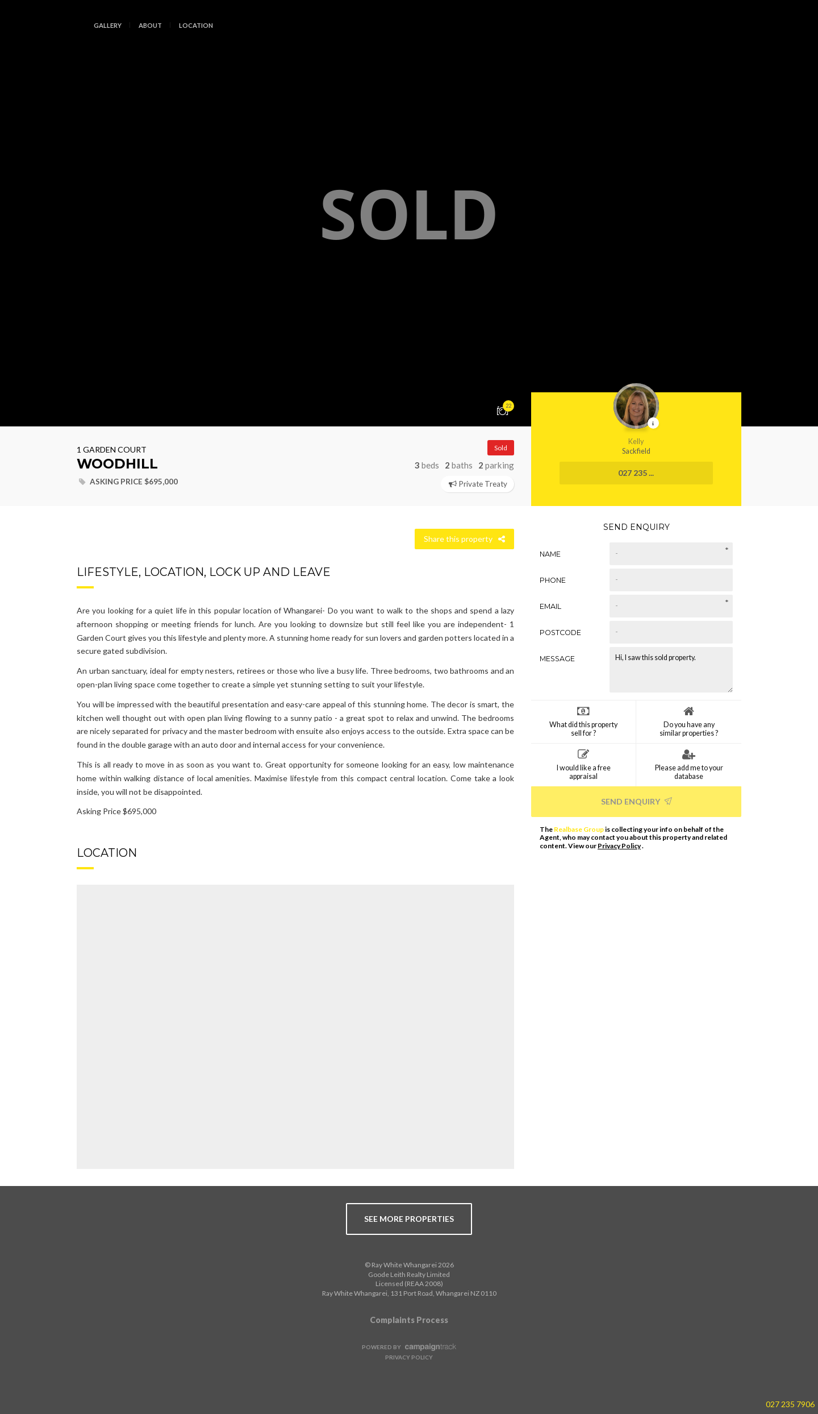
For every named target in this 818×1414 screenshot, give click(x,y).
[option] (409, 213)
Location (196, 25)
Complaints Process (409, 1320)
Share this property (464, 539)
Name (550, 553)
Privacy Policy (619, 845)
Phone (553, 579)
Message (557, 658)
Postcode (560, 632)
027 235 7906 (790, 1404)
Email (550, 606)
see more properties (409, 1219)
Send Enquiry (636, 801)
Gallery (108, 25)
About (150, 25)
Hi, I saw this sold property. (671, 669)
